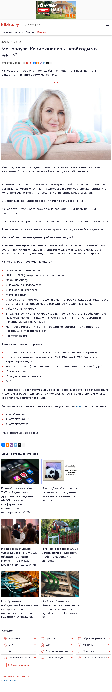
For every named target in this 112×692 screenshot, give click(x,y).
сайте (80, 406)
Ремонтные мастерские (93, 604)
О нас (23, 652)
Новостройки (28, 677)
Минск (51, 655)
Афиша (51, 671)
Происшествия (74, 663)
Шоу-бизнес (73, 671)
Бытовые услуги (52, 604)
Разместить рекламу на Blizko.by (17, 623)
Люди (51, 652)
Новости (6, 32)
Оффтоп (71, 674)
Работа (70, 652)
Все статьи (8, 626)
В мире (70, 667)
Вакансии (26, 661)
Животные (86, 591)
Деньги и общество (16, 604)
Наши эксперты (26, 671)
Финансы (53, 674)
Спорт (51, 678)
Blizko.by (99, 675)
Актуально (53, 667)
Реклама (25, 656)
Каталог (18, 32)
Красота (47, 584)
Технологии (54, 682)
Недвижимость (56, 659)
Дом (45, 591)
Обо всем (72, 678)
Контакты (5, 675)
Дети (9, 591)
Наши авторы (28, 665)
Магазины (85, 597)
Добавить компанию (19, 611)
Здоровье (11, 584)
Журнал (41, 32)
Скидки (29, 32)
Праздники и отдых (53, 597)
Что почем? (54, 663)
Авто (9, 597)
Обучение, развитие (91, 584)
